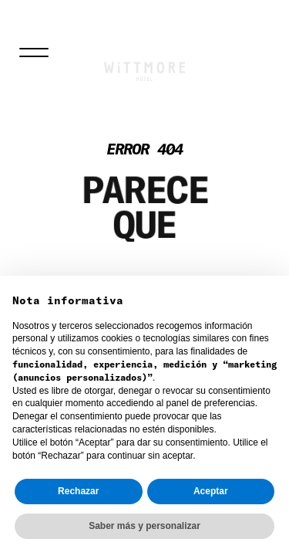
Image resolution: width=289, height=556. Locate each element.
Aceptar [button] (210, 491)
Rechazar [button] (78, 491)
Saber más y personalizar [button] (144, 525)
